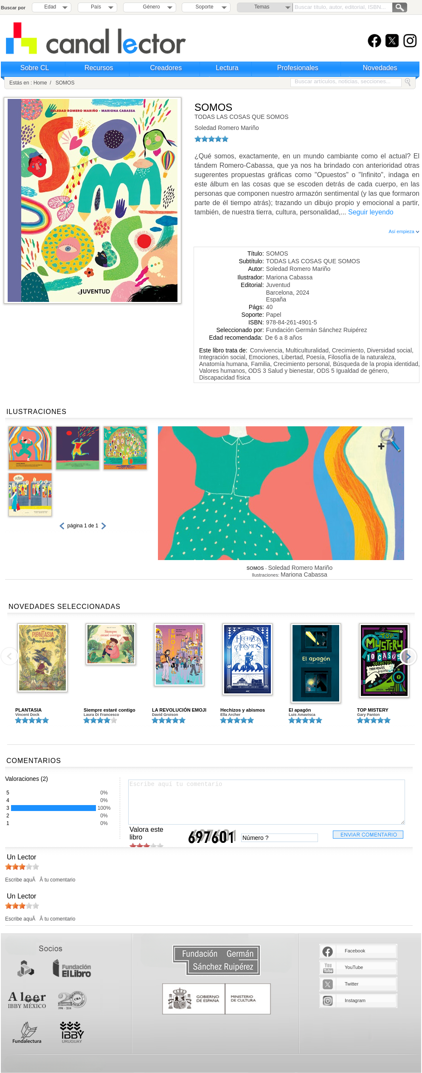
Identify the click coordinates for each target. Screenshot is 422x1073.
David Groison (165, 715)
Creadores (166, 67)
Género (150, 7)
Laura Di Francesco (101, 715)
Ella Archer (230, 715)
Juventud (278, 285)
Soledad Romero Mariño (226, 127)
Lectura (227, 67)
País (96, 7)
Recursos (98, 67)
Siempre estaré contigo (109, 710)
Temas (261, 7)
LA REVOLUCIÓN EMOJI (179, 710)
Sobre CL (34, 67)
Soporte (205, 7)
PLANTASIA (28, 710)
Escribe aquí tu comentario (266, 802)
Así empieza (403, 231)
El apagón (300, 710)
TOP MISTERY (372, 710)
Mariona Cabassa (289, 277)
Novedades (380, 67)
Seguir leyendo (371, 212)
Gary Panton (368, 715)
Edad (50, 7)
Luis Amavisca (302, 715)
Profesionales (297, 67)
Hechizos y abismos (242, 710)
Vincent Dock (27, 715)
